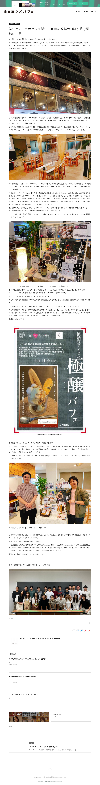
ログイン (83, 3)
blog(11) (11, 618)
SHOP (85, 11)
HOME (78, 11)
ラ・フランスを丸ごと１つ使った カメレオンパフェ (25, 694)
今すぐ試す (72, 3)
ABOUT (93, 11)
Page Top (50, 769)
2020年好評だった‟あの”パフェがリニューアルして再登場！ (27, 659)
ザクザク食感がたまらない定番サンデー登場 (22, 676)
